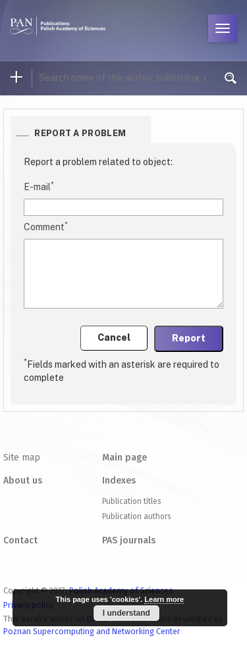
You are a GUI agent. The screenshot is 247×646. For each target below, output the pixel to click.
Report (189, 338)
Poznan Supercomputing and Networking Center (91, 631)
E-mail (39, 186)
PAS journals (128, 540)
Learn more (164, 599)
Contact (20, 540)
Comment (46, 226)
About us (22, 480)
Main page (124, 457)
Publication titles (131, 501)
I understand (126, 613)
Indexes (119, 480)
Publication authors (136, 516)
